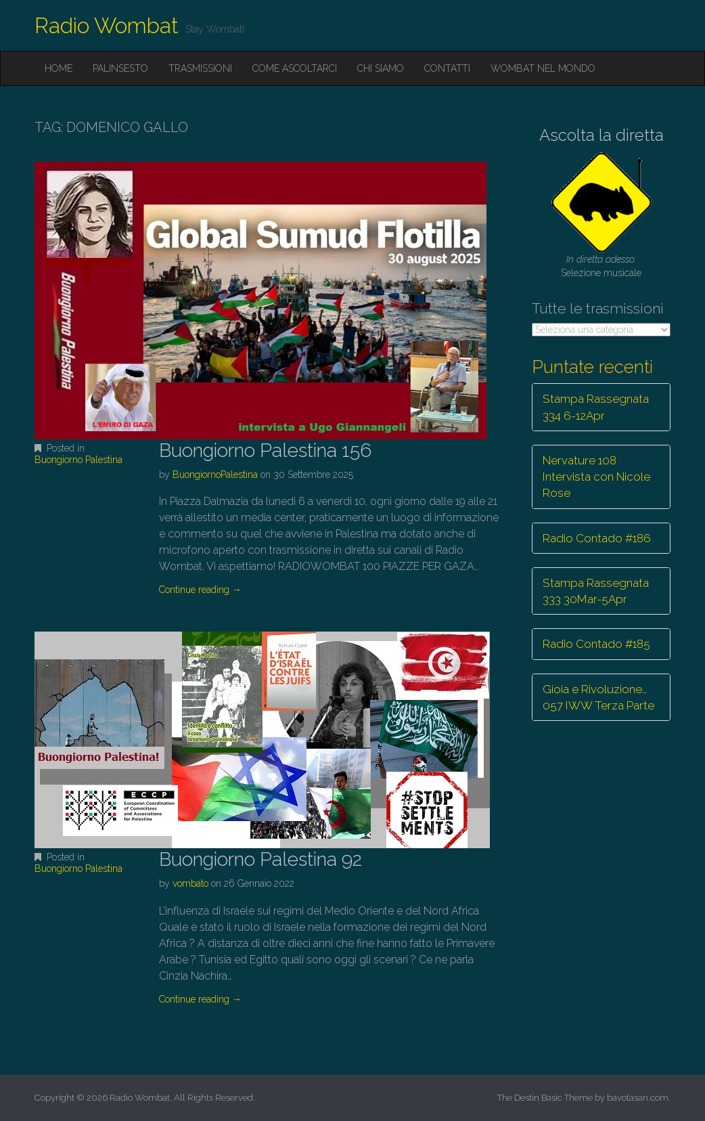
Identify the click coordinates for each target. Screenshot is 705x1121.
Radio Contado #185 (596, 644)
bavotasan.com (637, 1098)
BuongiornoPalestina (215, 474)
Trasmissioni (200, 68)
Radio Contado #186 (597, 538)
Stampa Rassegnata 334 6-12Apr (596, 407)
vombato (190, 883)
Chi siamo (380, 68)
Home (58, 68)
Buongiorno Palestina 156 (265, 450)
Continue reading (200, 589)
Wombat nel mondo (543, 68)
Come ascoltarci (294, 68)
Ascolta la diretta (601, 135)
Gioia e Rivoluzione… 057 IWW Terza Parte (598, 697)
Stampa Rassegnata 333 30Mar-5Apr (596, 591)
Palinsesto (120, 68)
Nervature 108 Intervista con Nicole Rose (596, 477)
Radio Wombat (107, 25)
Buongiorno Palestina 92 (260, 859)
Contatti (447, 68)
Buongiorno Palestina (78, 459)
